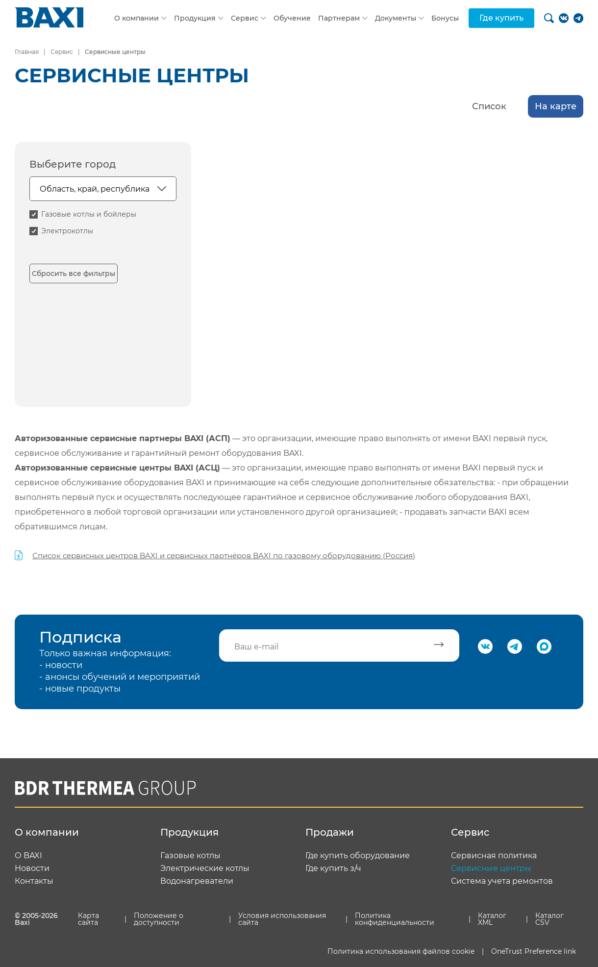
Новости (32, 868)
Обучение (292, 18)
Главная (27, 51)
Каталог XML (492, 919)
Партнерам (339, 18)
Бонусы (445, 18)
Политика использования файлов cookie (400, 951)
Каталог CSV (549, 919)
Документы (395, 18)
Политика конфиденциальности (394, 919)
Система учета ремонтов (502, 881)
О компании (136, 18)
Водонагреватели (196, 881)
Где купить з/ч (333, 868)
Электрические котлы (204, 868)
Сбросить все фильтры (73, 273)
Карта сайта (88, 919)
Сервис (244, 18)
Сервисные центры (491, 868)
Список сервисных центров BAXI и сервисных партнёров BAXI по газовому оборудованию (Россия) (223, 555)
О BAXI (28, 856)
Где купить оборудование (357, 856)
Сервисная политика (494, 856)
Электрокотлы (67, 230)
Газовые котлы (190, 856)
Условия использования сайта (282, 919)
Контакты (34, 881)
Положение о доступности (158, 919)
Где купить (501, 18)
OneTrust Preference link (533, 951)
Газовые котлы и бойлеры (88, 214)
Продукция (195, 18)
